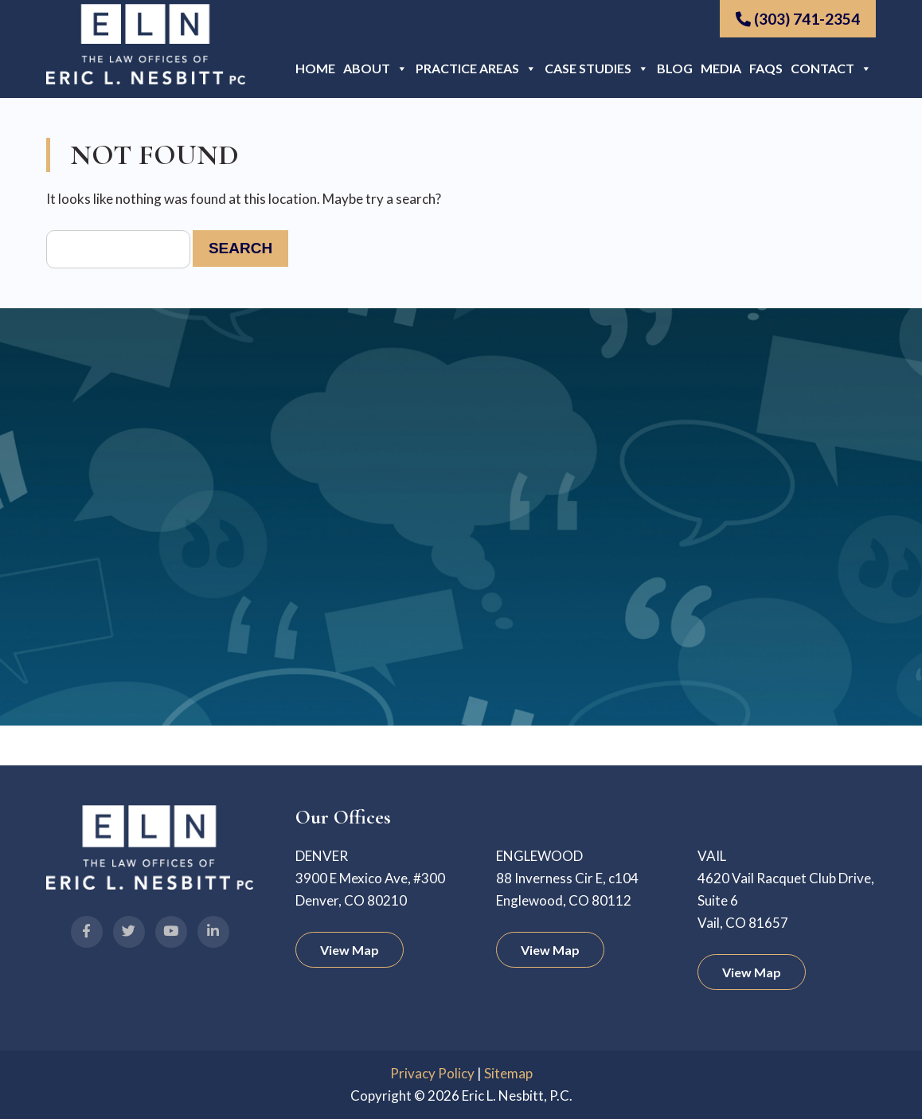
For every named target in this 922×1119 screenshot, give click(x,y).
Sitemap (508, 1073)
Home (315, 68)
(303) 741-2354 (798, 19)
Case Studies (597, 68)
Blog (675, 68)
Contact (831, 68)
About (375, 68)
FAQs (766, 68)
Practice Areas (476, 68)
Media (721, 68)
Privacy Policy (432, 1073)
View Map (349, 949)
